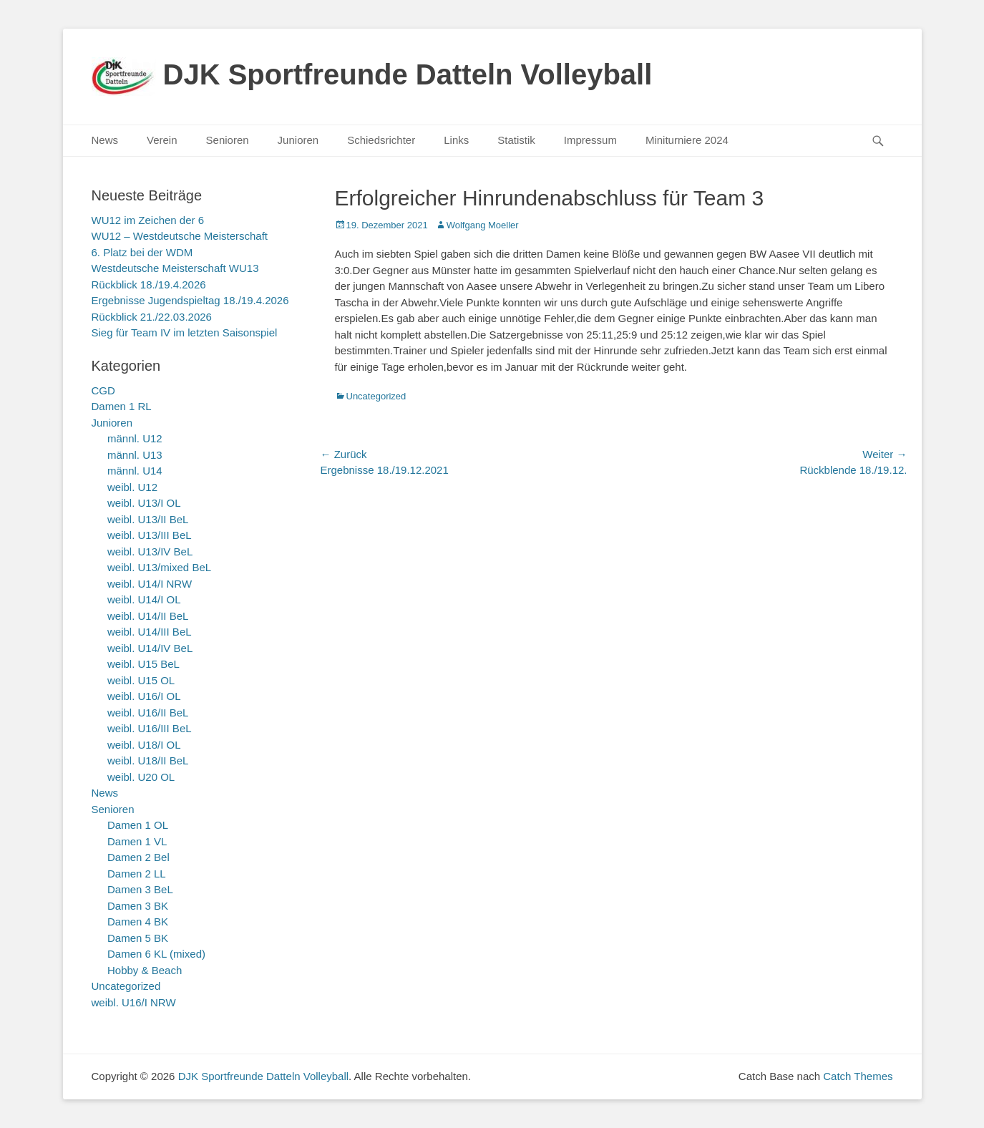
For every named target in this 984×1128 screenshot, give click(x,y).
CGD (103, 390)
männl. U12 (134, 438)
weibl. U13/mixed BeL (159, 567)
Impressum (590, 140)
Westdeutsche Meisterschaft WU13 (175, 268)
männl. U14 (134, 471)
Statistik (516, 140)
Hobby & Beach (144, 970)
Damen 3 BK (137, 906)
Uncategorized (376, 396)
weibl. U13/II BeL (147, 519)
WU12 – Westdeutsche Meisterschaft (180, 236)
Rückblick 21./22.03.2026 (152, 317)
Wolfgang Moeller (483, 225)
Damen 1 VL (137, 841)
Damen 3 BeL (140, 889)
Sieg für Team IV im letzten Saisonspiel (185, 332)
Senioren (227, 140)
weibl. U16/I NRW (134, 1002)
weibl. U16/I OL (144, 696)
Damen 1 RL (122, 406)
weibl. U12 (132, 487)
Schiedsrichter (381, 140)
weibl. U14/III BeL (149, 632)
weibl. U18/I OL (144, 745)
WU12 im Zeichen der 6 (148, 220)
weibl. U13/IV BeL (150, 551)
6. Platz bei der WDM (142, 252)
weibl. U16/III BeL (149, 728)
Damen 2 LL (136, 873)
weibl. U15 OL (141, 680)
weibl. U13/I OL (144, 503)
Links (456, 140)
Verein (162, 140)
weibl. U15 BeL (143, 664)
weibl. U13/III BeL (149, 535)
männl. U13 (134, 455)
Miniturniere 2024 (687, 140)
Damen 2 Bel (138, 857)
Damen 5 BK (137, 938)
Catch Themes (857, 1076)
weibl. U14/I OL (144, 599)
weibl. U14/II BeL (147, 616)
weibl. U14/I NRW (149, 584)
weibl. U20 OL (141, 777)
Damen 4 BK (137, 921)
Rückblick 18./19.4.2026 (149, 284)
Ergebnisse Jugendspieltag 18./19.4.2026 (190, 300)
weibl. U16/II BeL (147, 712)
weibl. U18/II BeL (147, 760)
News (105, 140)
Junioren (298, 140)
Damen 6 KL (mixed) (156, 954)
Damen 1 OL (137, 825)
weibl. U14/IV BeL (150, 648)
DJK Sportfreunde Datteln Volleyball (408, 74)
